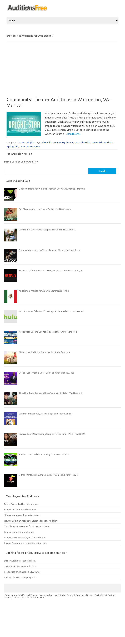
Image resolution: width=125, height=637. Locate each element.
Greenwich (97, 142)
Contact (17, 597)
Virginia (30, 142)
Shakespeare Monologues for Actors (22, 515)
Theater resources (39, 595)
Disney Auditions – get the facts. (20, 560)
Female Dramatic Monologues (19, 532)
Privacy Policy (94, 595)
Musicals (108, 142)
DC (76, 142)
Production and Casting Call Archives (22, 572)
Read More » (74, 134)
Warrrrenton (33, 146)
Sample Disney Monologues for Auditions (24, 537)
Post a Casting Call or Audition (21, 161)
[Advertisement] (30, 71)
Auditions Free (37, 597)
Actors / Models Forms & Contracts (68, 595)
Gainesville (84, 142)
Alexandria (47, 142)
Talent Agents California (16, 595)
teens (22, 146)
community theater (63, 142)
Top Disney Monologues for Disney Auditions (26, 526)
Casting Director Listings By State (20, 577)
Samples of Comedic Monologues (21, 509)
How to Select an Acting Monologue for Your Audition (30, 521)
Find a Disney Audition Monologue (21, 504)
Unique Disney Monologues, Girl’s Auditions (25, 543)
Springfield (12, 146)
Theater (21, 142)
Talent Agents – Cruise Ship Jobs (20, 566)
